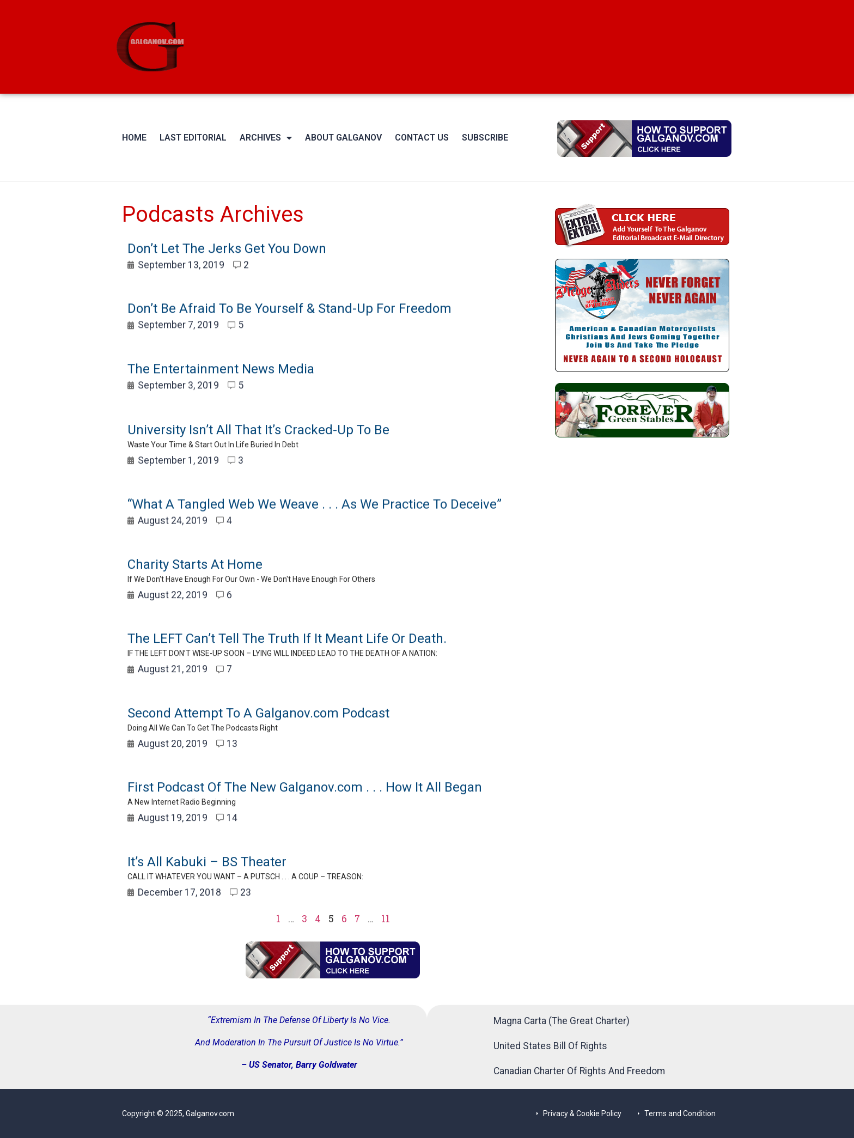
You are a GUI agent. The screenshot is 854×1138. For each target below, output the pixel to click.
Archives (266, 138)
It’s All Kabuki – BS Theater (206, 879)
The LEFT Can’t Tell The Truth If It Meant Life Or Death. (287, 657)
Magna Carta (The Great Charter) (561, 1020)
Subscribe (485, 137)
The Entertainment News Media (220, 378)
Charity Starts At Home (195, 582)
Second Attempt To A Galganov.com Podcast (258, 731)
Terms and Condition (680, 1113)
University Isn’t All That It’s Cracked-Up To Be (258, 448)
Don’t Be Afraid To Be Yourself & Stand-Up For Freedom (289, 318)
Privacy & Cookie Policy (582, 1113)
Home (134, 137)
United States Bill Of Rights (550, 1045)
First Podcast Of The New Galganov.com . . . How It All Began (304, 805)
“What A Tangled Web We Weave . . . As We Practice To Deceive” (314, 517)
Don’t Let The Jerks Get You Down (226, 258)
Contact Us (422, 137)
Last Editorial (193, 137)
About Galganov (343, 137)
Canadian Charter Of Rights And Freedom (579, 1071)
